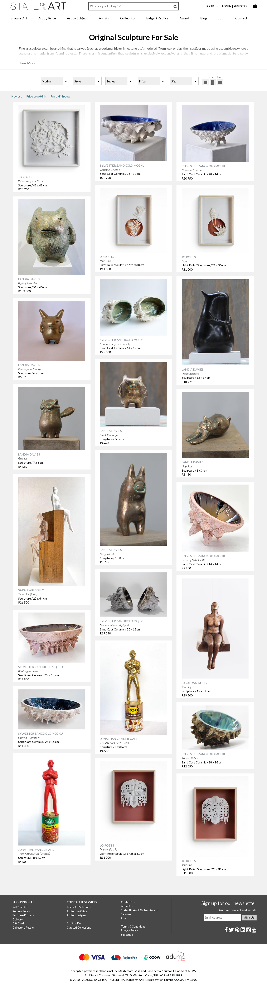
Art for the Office (77, 911)
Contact (241, 18)
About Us (126, 906)
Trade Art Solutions (79, 907)
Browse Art (18, 18)
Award (184, 18)
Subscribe (127, 934)
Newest (16, 96)
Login (226, 6)
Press (124, 918)
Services (126, 914)
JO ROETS (25, 177)
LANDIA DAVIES (29, 279)
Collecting (128, 18)
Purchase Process (23, 915)
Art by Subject (77, 18)
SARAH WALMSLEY (31, 590)
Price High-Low (60, 96)
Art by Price (47, 18)
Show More (27, 63)
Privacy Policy (129, 930)
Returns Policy (21, 911)
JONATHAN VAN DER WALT (119, 738)
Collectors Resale (23, 927)
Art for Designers (77, 915)
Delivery (18, 919)
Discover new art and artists (237, 910)
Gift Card (18, 923)
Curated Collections (79, 927)
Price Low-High (36, 96)
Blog (203, 18)
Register (240, 6)
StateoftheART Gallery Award (139, 910)
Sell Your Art (20, 907)
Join (221, 18)
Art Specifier (74, 923)
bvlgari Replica (157, 18)
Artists (104, 18)
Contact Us (128, 902)
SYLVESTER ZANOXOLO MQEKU (122, 165)
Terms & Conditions (133, 926)
